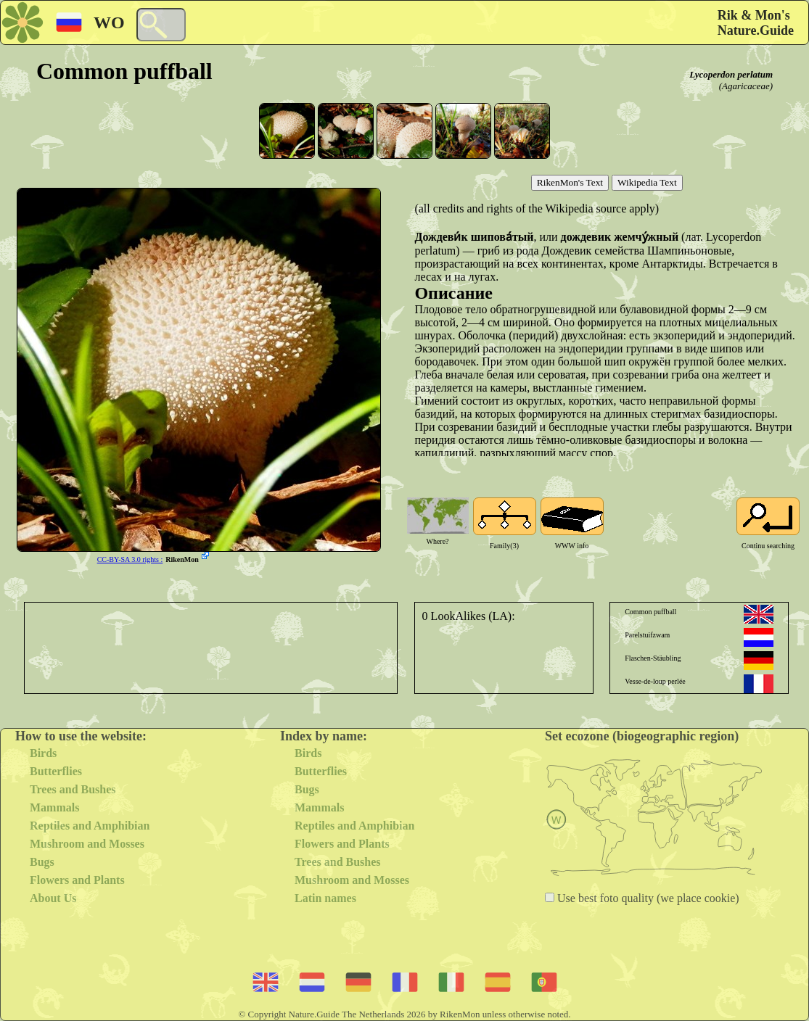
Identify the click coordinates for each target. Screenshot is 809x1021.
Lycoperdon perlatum (731, 74)
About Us (53, 898)
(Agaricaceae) (746, 85)
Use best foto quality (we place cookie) (646, 898)
